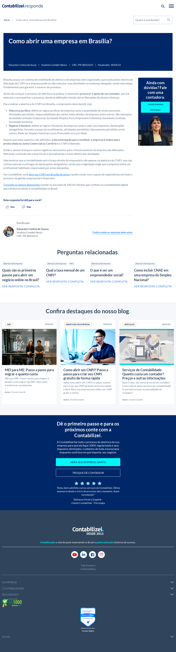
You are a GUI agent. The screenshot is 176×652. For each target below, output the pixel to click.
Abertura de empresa (12, 263)
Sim (10, 206)
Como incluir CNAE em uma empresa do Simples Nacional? (153, 275)
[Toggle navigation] (171, 6)
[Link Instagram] (101, 554)
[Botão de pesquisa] (163, 6)
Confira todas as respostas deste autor (112, 232)
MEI (71, 263)
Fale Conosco (88, 565)
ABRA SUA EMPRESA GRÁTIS (88, 462)
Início (7, 19)
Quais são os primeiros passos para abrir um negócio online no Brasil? (20, 275)
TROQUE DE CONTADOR (88, 472)
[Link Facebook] (92, 554)
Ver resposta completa (21, 286)
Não (26, 206)
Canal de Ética (88, 568)
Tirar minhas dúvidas (155, 107)
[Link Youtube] (74, 554)
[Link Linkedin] (83, 554)
